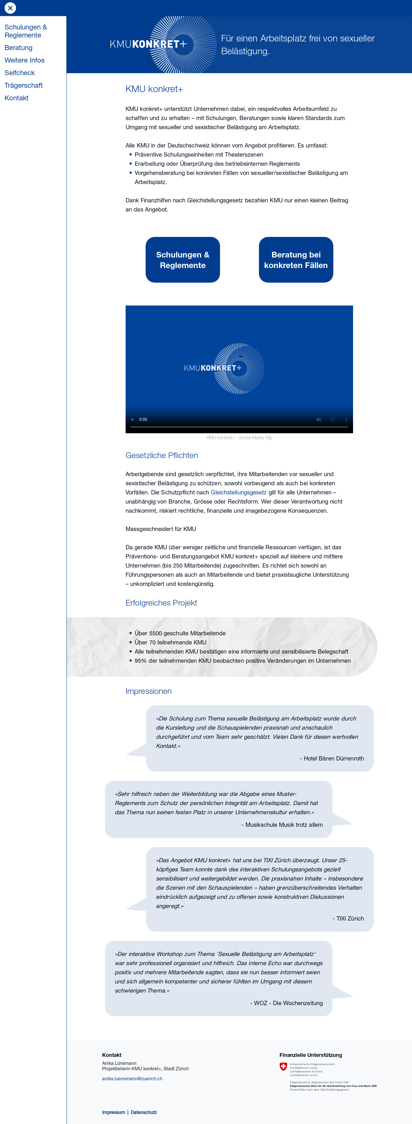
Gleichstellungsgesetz (239, 492)
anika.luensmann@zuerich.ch (132, 1078)
